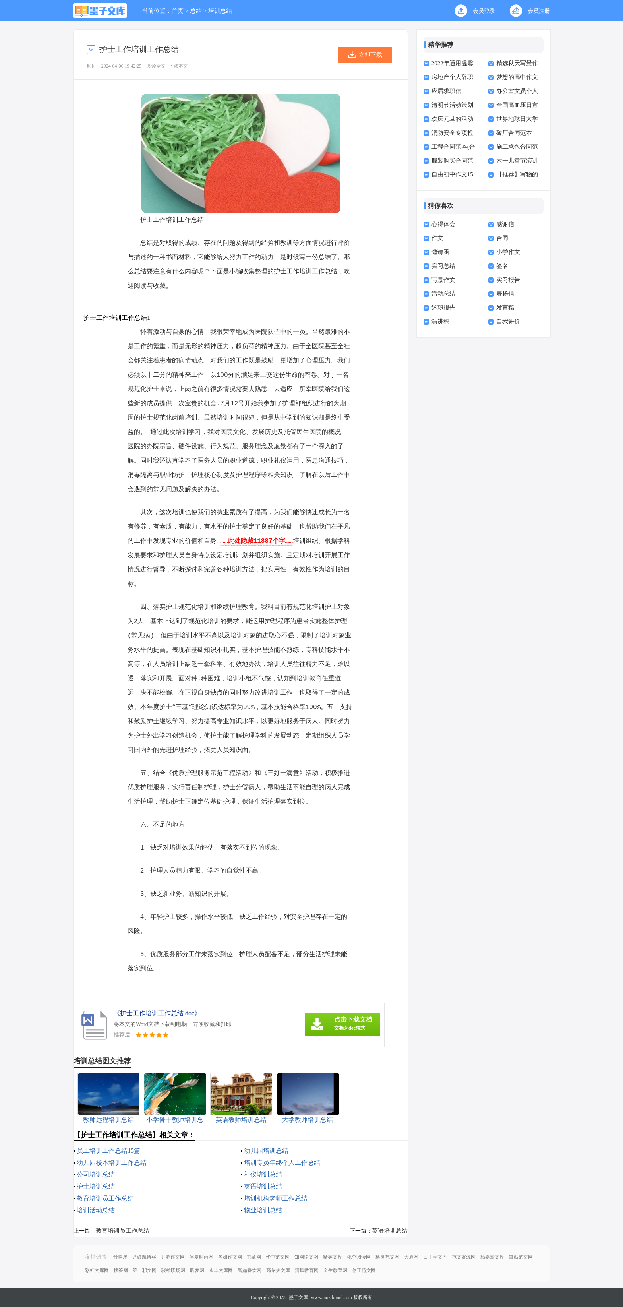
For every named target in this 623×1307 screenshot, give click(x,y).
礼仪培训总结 (263, 1174)
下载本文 (178, 66)
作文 (437, 238)
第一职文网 (145, 1270)
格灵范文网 (387, 1257)
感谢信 (505, 224)
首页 (178, 11)
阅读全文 (156, 66)
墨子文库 (298, 1297)
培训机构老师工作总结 (276, 1198)
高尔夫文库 (278, 1270)
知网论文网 (306, 1257)
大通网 (411, 1257)
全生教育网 (335, 1270)
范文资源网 (464, 1257)
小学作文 (508, 252)
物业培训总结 (263, 1210)
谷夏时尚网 (201, 1257)
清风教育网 (307, 1270)
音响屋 (120, 1257)
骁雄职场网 (173, 1270)
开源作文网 (173, 1257)
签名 (502, 266)
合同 (502, 238)
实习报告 (508, 280)
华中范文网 (278, 1257)
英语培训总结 (263, 1186)
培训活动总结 (96, 1210)
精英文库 (332, 1257)
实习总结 (443, 266)
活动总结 (443, 293)
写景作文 (443, 280)
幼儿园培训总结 (266, 1150)
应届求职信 (446, 91)
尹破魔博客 (144, 1257)
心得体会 (443, 224)
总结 (196, 11)
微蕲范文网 (521, 1257)
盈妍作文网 (230, 1257)
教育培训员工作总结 (105, 1198)
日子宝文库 (435, 1257)
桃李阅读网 (359, 1257)
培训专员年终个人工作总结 (282, 1162)
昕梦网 (197, 1270)
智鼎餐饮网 (249, 1270)
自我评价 (508, 321)
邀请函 (440, 252)
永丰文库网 (221, 1270)
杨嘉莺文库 (492, 1257)
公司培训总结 (96, 1174)
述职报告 (443, 307)
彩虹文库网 (97, 1270)
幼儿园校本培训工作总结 (112, 1162)
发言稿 (505, 307)
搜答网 (121, 1270)
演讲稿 (440, 321)
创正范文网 (364, 1270)
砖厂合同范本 (514, 133)
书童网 (254, 1257)
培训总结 (220, 11)
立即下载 (370, 55)
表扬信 (505, 293)
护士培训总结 (96, 1186)
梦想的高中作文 (517, 77)
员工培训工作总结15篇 (108, 1150)
